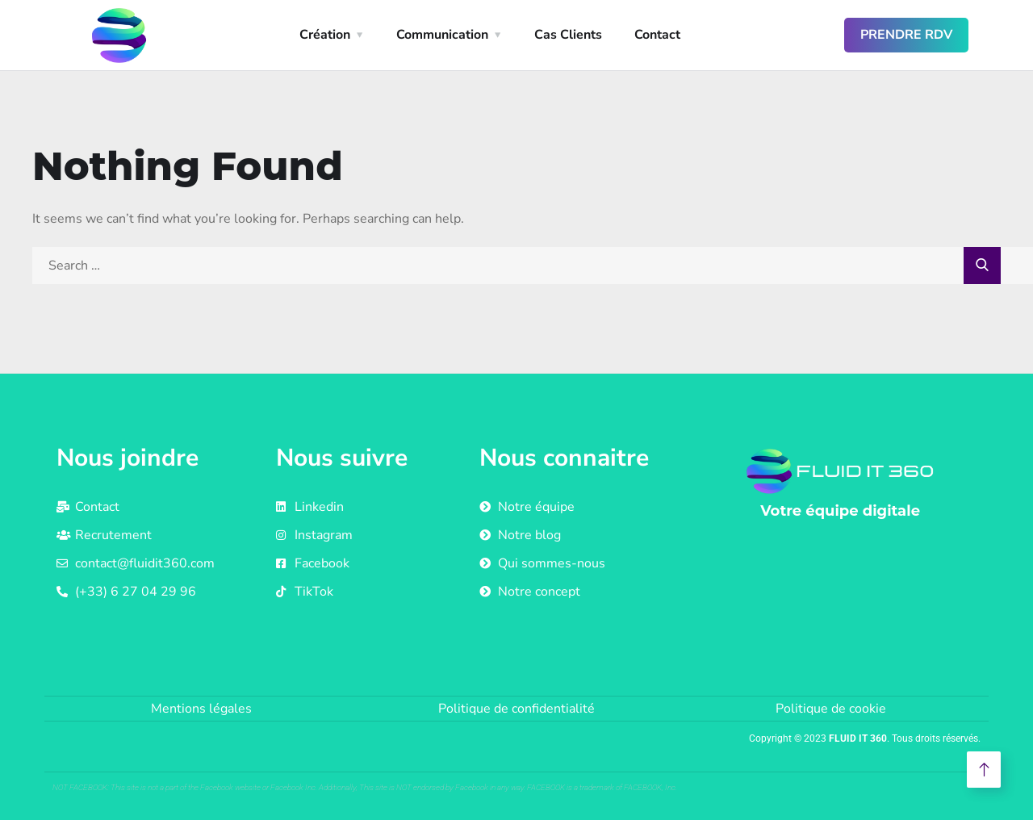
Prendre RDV (906, 35)
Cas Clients (568, 35)
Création (324, 35)
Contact (657, 35)
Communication (442, 35)
